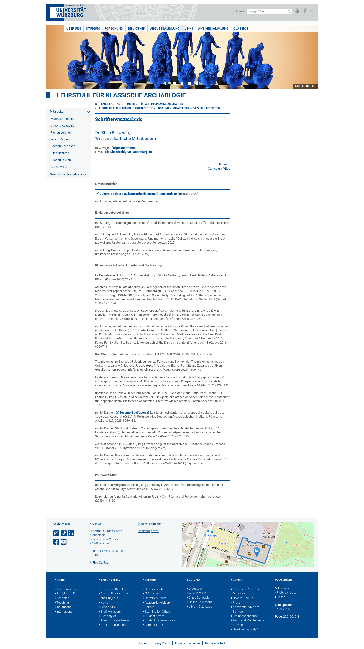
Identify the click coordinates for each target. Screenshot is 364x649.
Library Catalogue (199, 607)
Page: (279, 616)
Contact (97, 523)
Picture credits (285, 593)
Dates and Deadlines (114, 589)
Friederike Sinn (61, 160)
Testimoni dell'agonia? (134, 412)
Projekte (224, 164)
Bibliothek (136, 28)
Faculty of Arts (112, 103)
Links (189, 28)
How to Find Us (151, 523)
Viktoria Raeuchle (62, 125)
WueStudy (194, 589)
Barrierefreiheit (215, 643)
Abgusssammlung (165, 28)
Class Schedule (198, 598)
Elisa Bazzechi (60, 153)
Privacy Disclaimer (187, 643)
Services (150, 580)
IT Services (151, 594)
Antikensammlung (213, 28)
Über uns (73, 28)
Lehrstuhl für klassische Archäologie (121, 95)
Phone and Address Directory (245, 591)
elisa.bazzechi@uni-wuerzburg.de (128, 152)
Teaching (62, 603)
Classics (240, 28)
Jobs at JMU (108, 607)
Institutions (63, 607)
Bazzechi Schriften (206, 108)
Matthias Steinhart (63, 118)
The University (65, 589)
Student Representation (159, 621)
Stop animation (305, 86)
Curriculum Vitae (219, 168)
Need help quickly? (244, 630)
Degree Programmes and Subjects (114, 596)
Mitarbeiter (57, 111)
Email (97, 555)
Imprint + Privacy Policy (154, 643)
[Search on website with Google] (269, 11)
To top (280, 597)
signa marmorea (124, 148)
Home (60, 580)
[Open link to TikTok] (64, 533)
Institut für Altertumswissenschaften (155, 103)
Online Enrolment (199, 602)
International (64, 612)
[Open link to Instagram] (56, 533)
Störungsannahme (244, 616)
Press (236, 603)
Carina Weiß (59, 167)
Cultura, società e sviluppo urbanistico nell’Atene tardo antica (141, 193)
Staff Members (110, 612)
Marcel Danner (61, 139)
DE (311, 11)
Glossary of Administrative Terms (114, 618)
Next (309, 57)
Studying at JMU (67, 594)
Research (62, 598)
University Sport (154, 598)
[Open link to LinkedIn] (71, 533)
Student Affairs (154, 616)
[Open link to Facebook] (56, 542)
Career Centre (153, 625)
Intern (240, 11)
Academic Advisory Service (157, 605)
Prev (55, 57)
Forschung (114, 28)
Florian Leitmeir (61, 132)
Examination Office (156, 612)
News (103, 603)
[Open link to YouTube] (64, 542)
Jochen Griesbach (63, 146)
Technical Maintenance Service (247, 623)
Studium (93, 28)
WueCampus (196, 593)
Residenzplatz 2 (148, 531)
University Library (155, 589)
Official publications (113, 625)
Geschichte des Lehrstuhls (68, 174)
